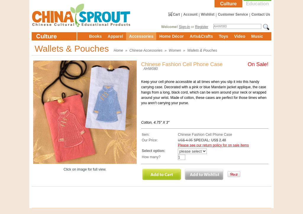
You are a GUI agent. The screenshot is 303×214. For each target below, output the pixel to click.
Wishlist (208, 14)
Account (190, 14)
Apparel (115, 36)
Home (118, 50)
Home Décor (171, 36)
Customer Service (233, 14)
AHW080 (151, 69)
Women (175, 50)
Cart (176, 14)
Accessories (141, 36)
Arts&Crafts (201, 36)
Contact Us (261, 14)
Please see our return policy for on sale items (213, 145)
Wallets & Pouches (202, 50)
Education (257, 3)
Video (239, 36)
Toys (223, 36)
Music (257, 36)
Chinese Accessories (145, 50)
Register (201, 27)
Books (95, 36)
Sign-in (184, 27)
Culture (228, 3)
